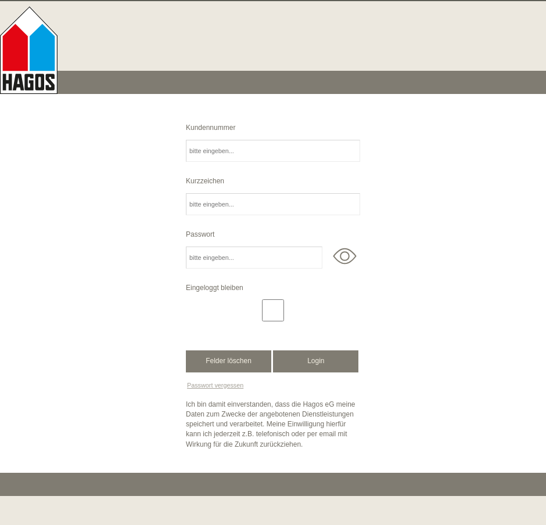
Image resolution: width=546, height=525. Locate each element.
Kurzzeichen (205, 181)
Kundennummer (210, 128)
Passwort (200, 234)
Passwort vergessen (215, 385)
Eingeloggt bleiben (214, 288)
